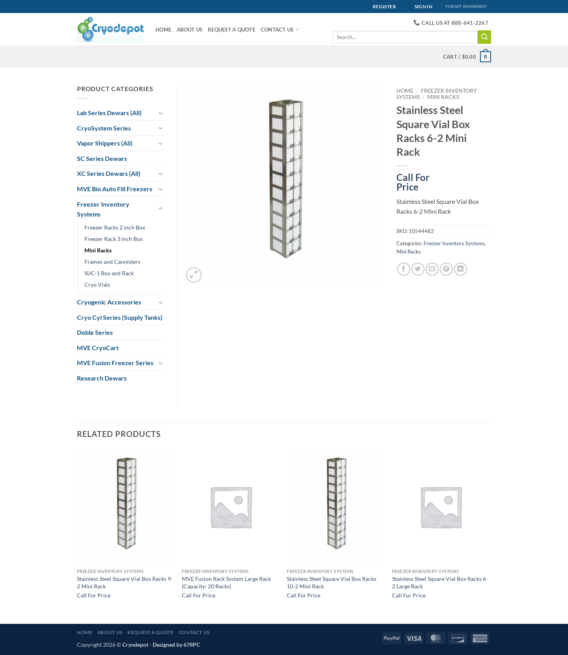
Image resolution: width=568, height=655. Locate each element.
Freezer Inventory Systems (454, 243)
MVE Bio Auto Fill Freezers (114, 188)
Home (163, 29)
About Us (189, 29)
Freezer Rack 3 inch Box (113, 238)
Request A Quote (231, 29)
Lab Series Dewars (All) (109, 112)
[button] (194, 275)
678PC (191, 644)
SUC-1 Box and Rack (109, 273)
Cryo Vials (97, 284)
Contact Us (280, 29)
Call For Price (413, 180)
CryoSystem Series (104, 128)
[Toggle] (160, 113)
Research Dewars (102, 378)
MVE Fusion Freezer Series (115, 362)
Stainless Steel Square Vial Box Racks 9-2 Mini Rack (125, 582)
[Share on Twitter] (417, 269)
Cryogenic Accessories (109, 302)
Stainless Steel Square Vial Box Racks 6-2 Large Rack (440, 582)
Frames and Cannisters (112, 261)
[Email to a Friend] (432, 269)
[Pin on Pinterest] (446, 269)
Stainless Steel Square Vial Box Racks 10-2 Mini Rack (331, 582)
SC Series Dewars (102, 158)
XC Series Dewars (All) (108, 173)
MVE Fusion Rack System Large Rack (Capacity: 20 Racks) (226, 582)
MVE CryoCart (98, 347)
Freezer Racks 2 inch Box (114, 227)
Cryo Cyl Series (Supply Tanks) (120, 317)
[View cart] (467, 57)
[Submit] (484, 37)
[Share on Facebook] (403, 269)
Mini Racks (443, 97)
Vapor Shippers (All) (105, 143)
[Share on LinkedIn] (460, 269)
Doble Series (95, 332)
